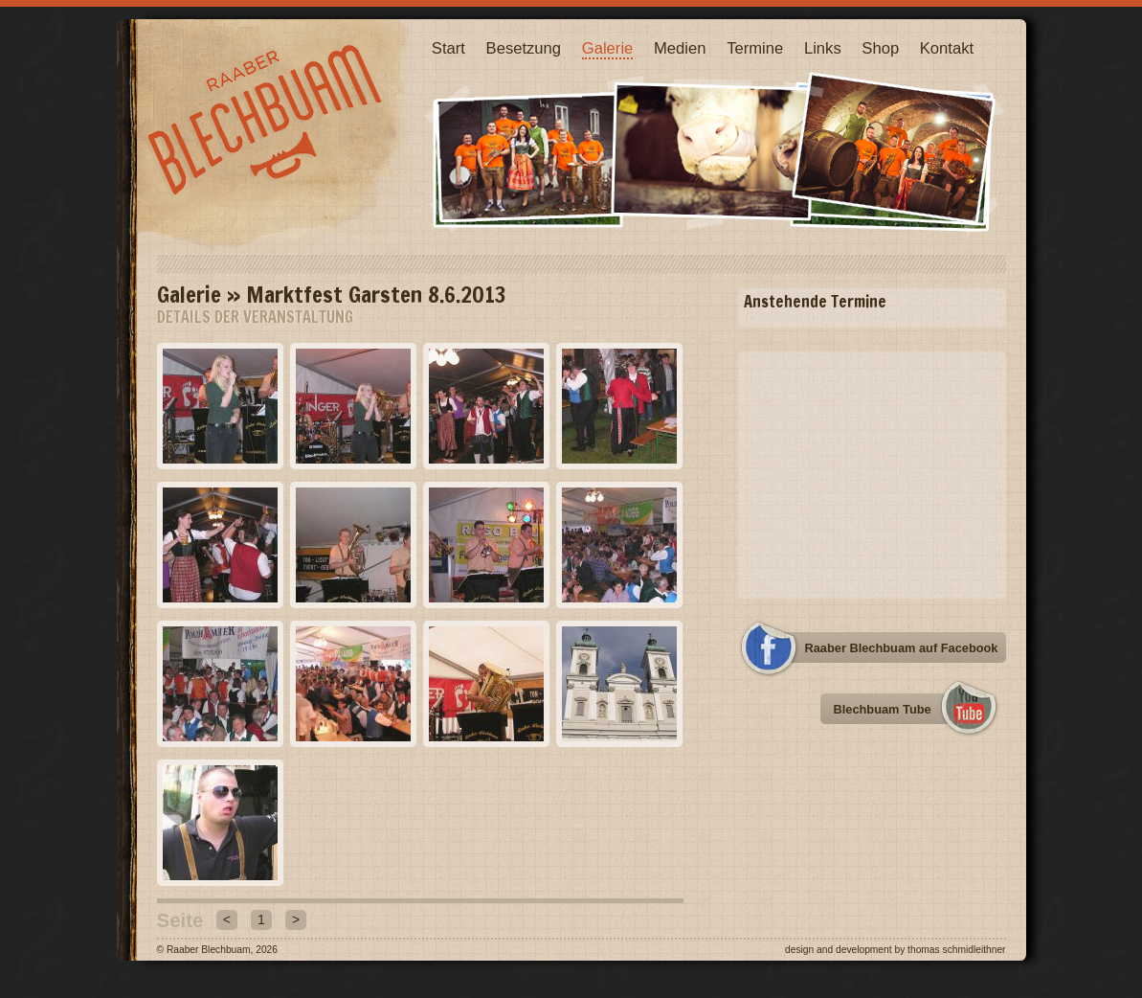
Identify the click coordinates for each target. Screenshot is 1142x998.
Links (822, 48)
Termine (755, 48)
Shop (880, 48)
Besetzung (524, 48)
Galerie (608, 48)
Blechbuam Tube (882, 709)
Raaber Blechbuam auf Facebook (901, 648)
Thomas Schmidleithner (956, 949)
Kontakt (947, 48)
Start (448, 48)
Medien (680, 48)
